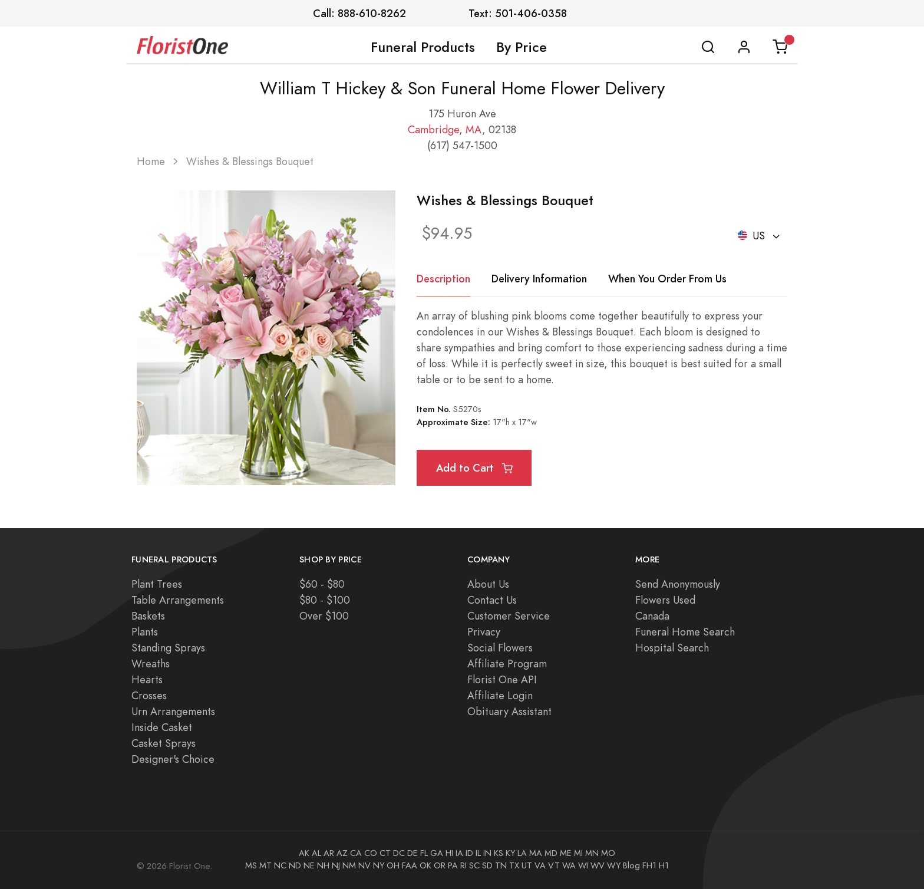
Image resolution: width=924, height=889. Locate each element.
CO (370, 853)
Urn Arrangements (173, 711)
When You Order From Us (667, 278)
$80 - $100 (324, 599)
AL (316, 853)
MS (251, 865)
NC (280, 865)
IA (459, 853)
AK (304, 853)
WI (583, 865)
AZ (342, 853)
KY (510, 853)
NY (378, 865)
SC (474, 865)
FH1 (649, 865)
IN (487, 853)
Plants (144, 631)
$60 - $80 (322, 584)
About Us (488, 584)
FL (424, 853)
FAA (409, 865)
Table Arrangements (177, 599)
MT (265, 865)
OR (440, 865)
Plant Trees (156, 584)
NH (323, 865)
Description (443, 278)
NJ (336, 865)
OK (425, 865)
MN (592, 853)
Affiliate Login (500, 695)
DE (412, 853)
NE (309, 865)
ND (295, 865)
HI (449, 853)
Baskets (148, 615)
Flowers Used (665, 599)
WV (597, 865)
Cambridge (433, 129)
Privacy (483, 631)
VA (540, 865)
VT (554, 865)
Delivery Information (539, 278)
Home (151, 161)
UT (527, 865)
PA (453, 865)
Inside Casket (161, 727)
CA (356, 853)
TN (501, 865)
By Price (521, 47)
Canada (652, 615)
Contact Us (492, 599)
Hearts (147, 679)
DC (399, 853)
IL (478, 853)
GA (436, 853)
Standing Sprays (168, 647)
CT (385, 853)
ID (469, 853)
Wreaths (150, 663)
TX (514, 865)
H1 (664, 865)
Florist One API (502, 679)
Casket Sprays (163, 743)
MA (474, 129)
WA (569, 865)
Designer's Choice (172, 759)
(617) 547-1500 (462, 145)
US (753, 235)
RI (463, 865)
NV (364, 865)
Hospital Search (672, 647)
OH (393, 865)
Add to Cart (474, 467)
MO (608, 853)
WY (614, 865)
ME (566, 853)
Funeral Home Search (685, 631)
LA (522, 853)
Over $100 (324, 615)
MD (550, 853)
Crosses (149, 695)
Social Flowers (500, 647)
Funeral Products (423, 47)
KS (498, 853)
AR (329, 853)
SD (487, 865)
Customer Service (508, 615)
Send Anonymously (677, 584)
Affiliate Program (507, 663)
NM (349, 865)
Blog (631, 865)
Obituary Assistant (509, 711)
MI (578, 853)
